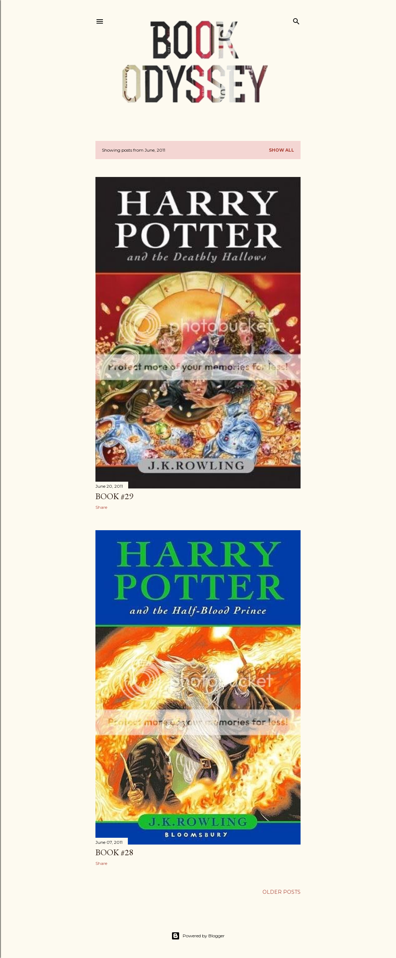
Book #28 (114, 852)
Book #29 (114, 496)
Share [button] (101, 507)
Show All (281, 150)
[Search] (296, 20)
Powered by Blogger (198, 936)
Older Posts (281, 892)
